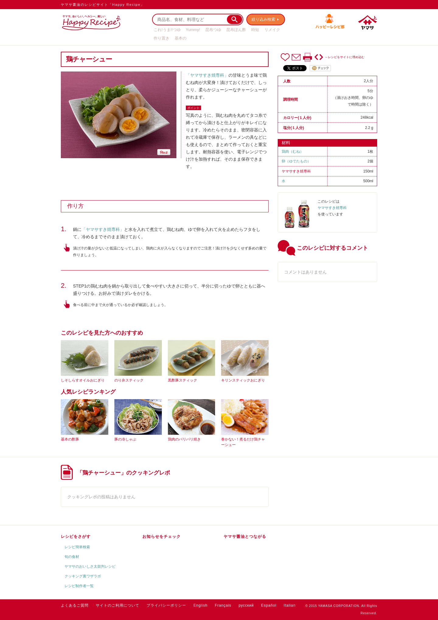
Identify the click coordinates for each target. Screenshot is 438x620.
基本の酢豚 (70, 439)
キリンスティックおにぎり (243, 380)
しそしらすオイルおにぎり (83, 380)
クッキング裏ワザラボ (82, 576)
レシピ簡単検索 (77, 547)
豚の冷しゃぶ (125, 439)
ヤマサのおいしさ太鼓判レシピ (90, 566)
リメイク (272, 29)
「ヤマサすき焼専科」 (207, 75)
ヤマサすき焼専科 (296, 171)
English (200, 605)
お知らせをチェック (161, 536)
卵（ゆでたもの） (296, 161)
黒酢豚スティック (182, 380)
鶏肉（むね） (293, 151)
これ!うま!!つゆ (167, 29)
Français (223, 605)
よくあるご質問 (75, 605)
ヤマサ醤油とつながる (245, 536)
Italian (290, 605)
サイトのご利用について (117, 605)
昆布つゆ (213, 29)
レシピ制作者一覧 (79, 586)
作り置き (161, 38)
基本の (180, 38)
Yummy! (193, 29)
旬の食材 (71, 557)
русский (246, 605)
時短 (255, 29)
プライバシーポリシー (166, 605)
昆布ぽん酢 (236, 29)
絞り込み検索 (263, 19)
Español (268, 605)
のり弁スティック (129, 380)
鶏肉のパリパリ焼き (184, 439)
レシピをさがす (76, 536)
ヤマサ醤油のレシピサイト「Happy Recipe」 (102, 4)
